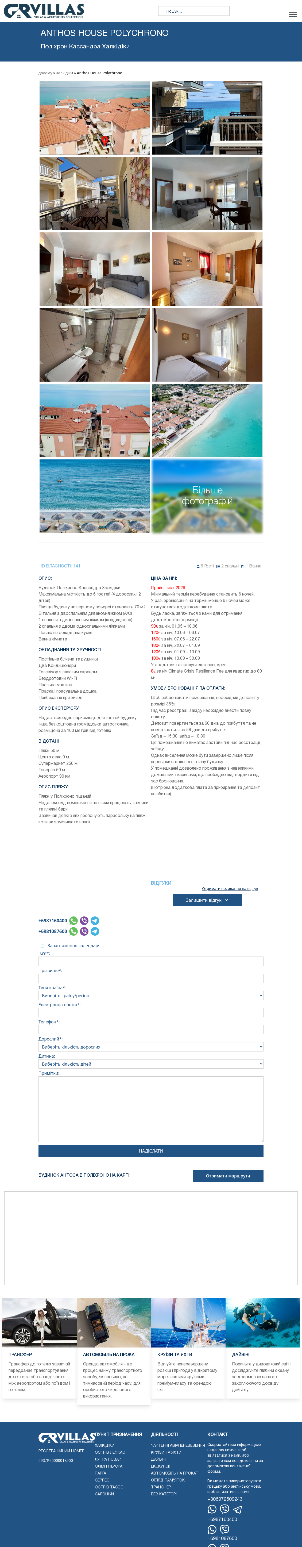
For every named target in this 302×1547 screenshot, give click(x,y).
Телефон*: (151, 1026)
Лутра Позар (108, 1459)
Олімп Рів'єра (108, 1466)
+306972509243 (224, 1499)
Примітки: (151, 1107)
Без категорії (164, 1494)
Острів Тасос (109, 1487)
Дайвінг (159, 1459)
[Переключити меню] (293, 14)
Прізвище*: (151, 974)
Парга (100, 1473)
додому (45, 72)
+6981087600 (52, 931)
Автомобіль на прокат (174, 1473)
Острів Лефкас (110, 1452)
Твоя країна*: (151, 992)
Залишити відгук (207, 900)
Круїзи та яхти (166, 1452)
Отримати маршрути (228, 1176)
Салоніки (104, 1494)
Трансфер (161, 1487)
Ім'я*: (151, 957)
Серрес (102, 1480)
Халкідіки (64, 72)
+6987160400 (52, 921)
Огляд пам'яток (168, 1480)
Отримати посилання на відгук (230, 888)
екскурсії (160, 1466)
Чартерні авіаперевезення (178, 1446)
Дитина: (151, 1060)
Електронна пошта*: (151, 1009)
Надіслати (151, 1151)
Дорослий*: (151, 1043)
